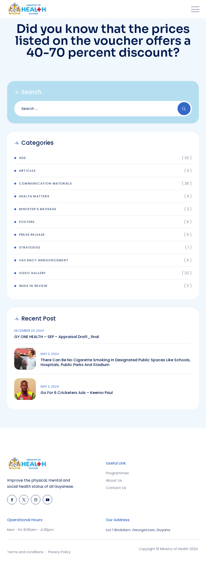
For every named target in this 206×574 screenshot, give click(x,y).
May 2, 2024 (50, 354)
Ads (22, 158)
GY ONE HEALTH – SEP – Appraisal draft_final (56, 336)
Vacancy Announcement (43, 260)
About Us (114, 480)
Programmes (117, 472)
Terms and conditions (25, 552)
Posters (27, 222)
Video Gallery (32, 273)
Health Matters (34, 196)
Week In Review (33, 286)
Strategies (29, 247)
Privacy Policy (59, 552)
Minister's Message (38, 209)
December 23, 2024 (29, 330)
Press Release (32, 234)
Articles (27, 170)
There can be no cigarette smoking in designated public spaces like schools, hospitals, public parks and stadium (116, 362)
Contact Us (116, 487)
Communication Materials (45, 183)
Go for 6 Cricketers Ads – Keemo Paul (77, 392)
